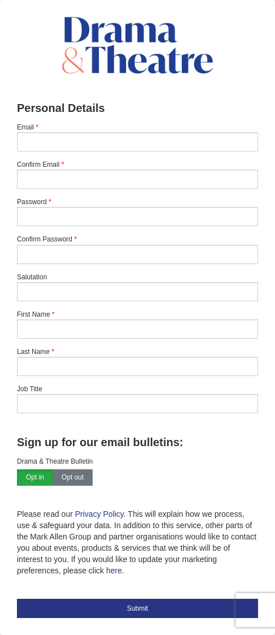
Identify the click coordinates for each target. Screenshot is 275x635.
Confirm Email (38, 165)
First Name (33, 314)
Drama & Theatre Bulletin (55, 461)
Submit (137, 608)
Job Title (29, 389)
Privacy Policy (99, 514)
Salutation (32, 277)
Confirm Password (44, 239)
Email (25, 127)
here (114, 570)
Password (32, 202)
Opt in (35, 477)
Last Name (33, 352)
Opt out (73, 477)
